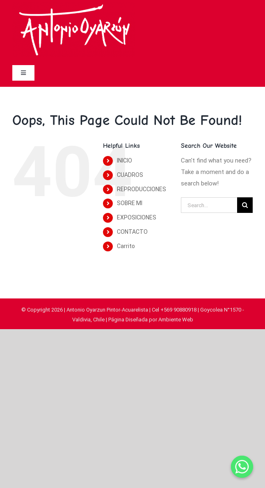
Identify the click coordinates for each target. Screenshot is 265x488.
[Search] (245, 205)
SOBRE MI (129, 203)
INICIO (124, 160)
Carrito (126, 246)
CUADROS (130, 175)
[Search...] (209, 205)
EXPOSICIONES (136, 217)
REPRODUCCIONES (141, 189)
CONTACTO (132, 231)
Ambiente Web (175, 319)
